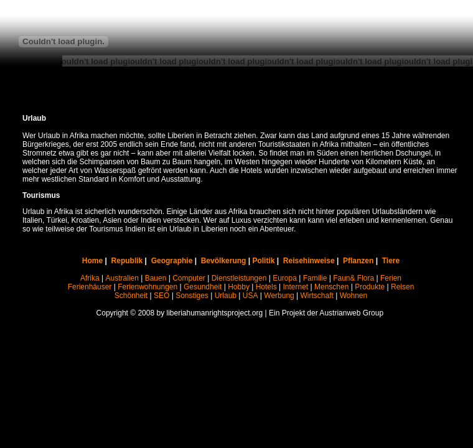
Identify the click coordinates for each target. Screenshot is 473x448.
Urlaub (225, 295)
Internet (296, 286)
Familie (315, 278)
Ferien (390, 278)
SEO (161, 295)
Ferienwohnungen (147, 286)
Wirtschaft (317, 295)
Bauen (156, 278)
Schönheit (131, 295)
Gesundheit (203, 286)
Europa (285, 278)
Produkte (370, 286)
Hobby (239, 286)
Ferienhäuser (90, 286)
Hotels (266, 286)
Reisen (402, 286)
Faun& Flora (353, 278)
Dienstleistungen (239, 278)
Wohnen (353, 295)
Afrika (90, 278)
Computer (188, 278)
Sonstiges (192, 295)
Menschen (331, 286)
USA (250, 295)
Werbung (279, 295)
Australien (121, 278)
